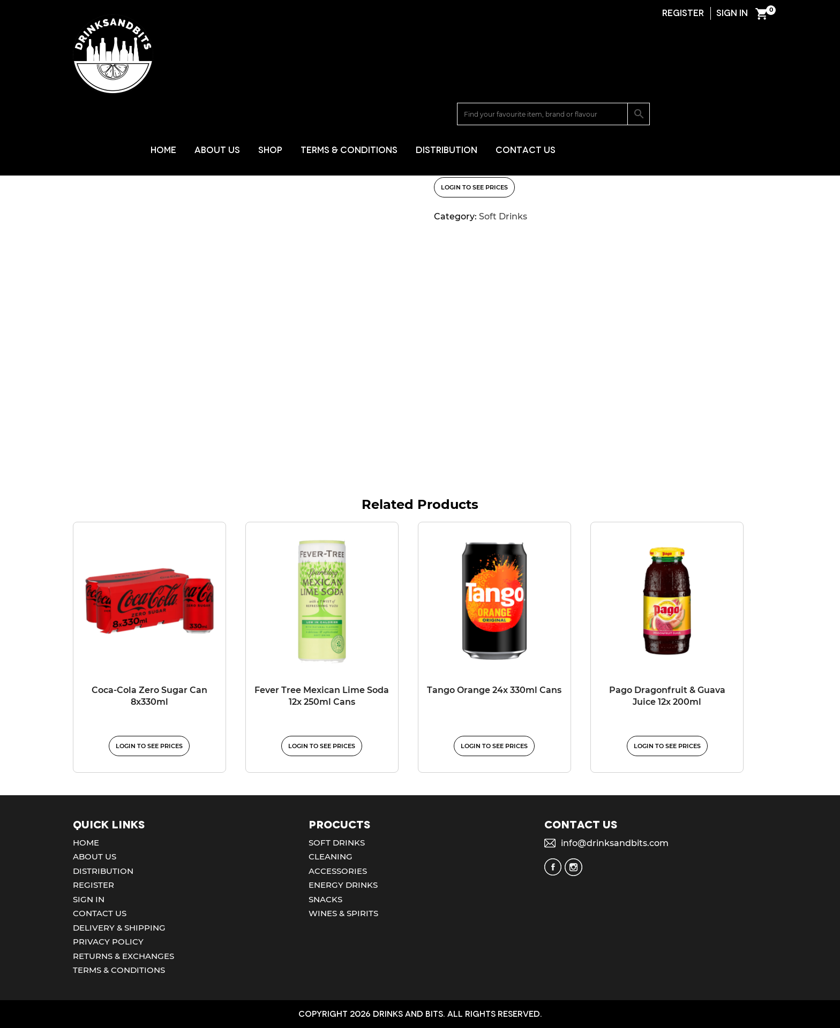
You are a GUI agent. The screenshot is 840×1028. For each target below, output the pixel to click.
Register (93, 885)
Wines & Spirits (343, 913)
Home (281, 75)
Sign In (88, 899)
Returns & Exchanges (123, 956)
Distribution (564, 75)
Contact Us (643, 75)
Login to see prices (474, 187)
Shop (388, 75)
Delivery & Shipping (119, 928)
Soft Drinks (126, 134)
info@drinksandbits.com (615, 843)
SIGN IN (732, 13)
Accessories (338, 871)
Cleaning (330, 856)
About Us (335, 75)
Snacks (325, 899)
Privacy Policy (108, 941)
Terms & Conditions (466, 75)
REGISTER (683, 13)
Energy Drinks (343, 885)
